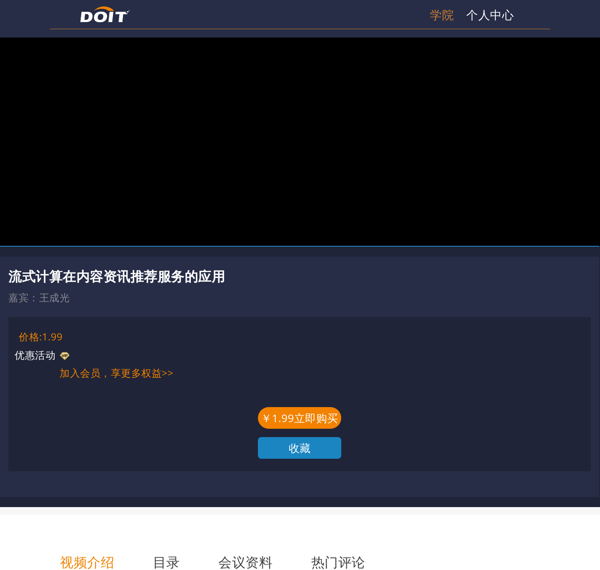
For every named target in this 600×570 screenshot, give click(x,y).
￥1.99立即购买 (299, 417)
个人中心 (490, 14)
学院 (442, 14)
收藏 (300, 447)
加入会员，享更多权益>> (116, 373)
